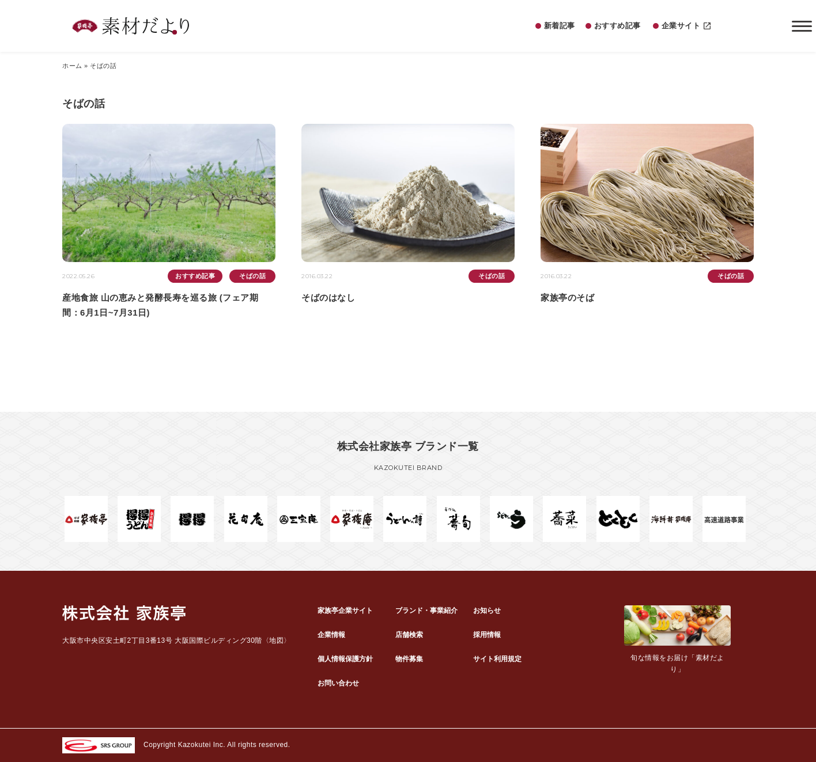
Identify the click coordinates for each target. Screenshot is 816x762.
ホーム (72, 65)
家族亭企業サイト (345, 610)
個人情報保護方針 (345, 659)
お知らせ (487, 610)
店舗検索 (409, 635)
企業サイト (686, 26)
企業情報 (331, 635)
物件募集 (409, 659)
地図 (276, 640)
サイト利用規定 (497, 659)
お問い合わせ (338, 683)
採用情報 (487, 635)
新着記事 (559, 26)
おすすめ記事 (617, 26)
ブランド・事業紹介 (426, 610)
